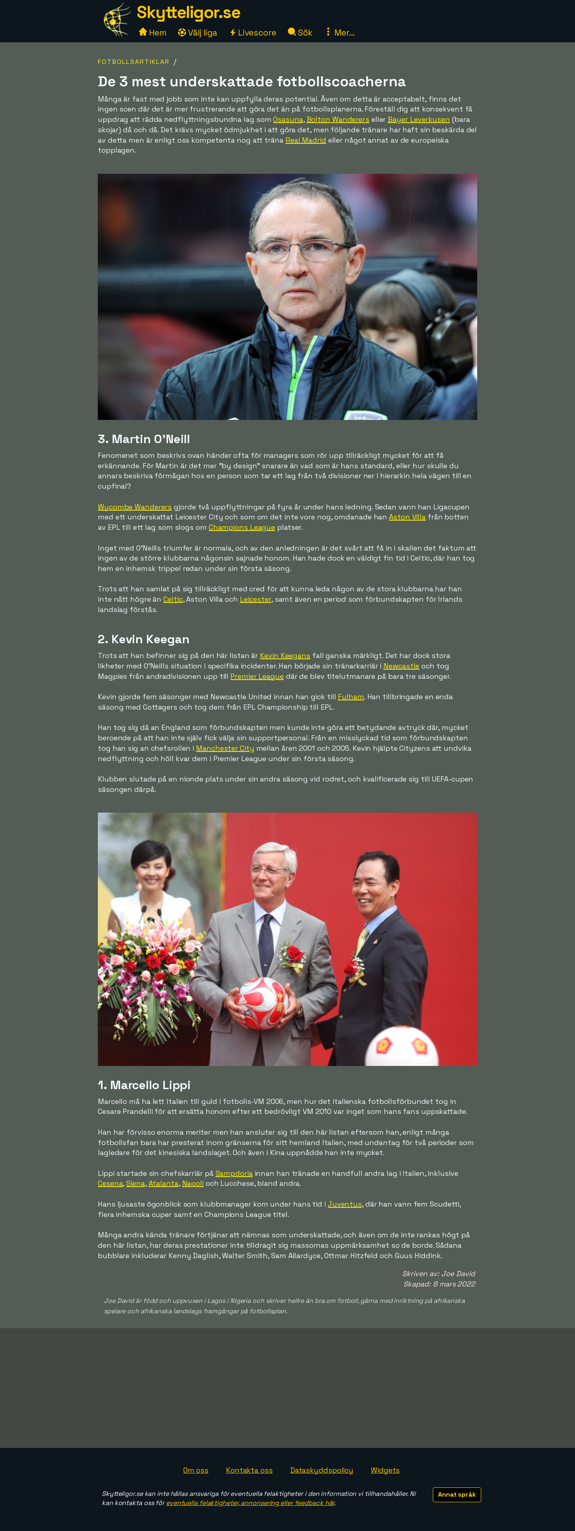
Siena (135, 1183)
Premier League (257, 676)
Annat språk (457, 1494)
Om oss (195, 1470)
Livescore (252, 32)
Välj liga (197, 32)
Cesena (110, 1183)
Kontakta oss (249, 1470)
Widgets (385, 1470)
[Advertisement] (287, 1388)
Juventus (345, 1204)
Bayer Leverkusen (419, 119)
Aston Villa (407, 516)
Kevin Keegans (285, 655)
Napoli (193, 1183)
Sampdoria (234, 1173)
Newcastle (401, 665)
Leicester (255, 599)
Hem (153, 32)
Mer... (339, 32)
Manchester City (225, 748)
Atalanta (163, 1183)
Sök (300, 32)
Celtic (172, 599)
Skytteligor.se (188, 12)
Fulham (351, 696)
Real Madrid (306, 140)
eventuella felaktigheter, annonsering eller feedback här (250, 1503)
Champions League (242, 527)
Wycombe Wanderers (135, 506)
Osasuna (288, 119)
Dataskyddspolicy (321, 1470)
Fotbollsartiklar (134, 62)
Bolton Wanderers (338, 119)
